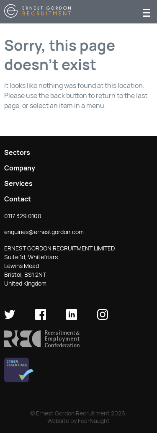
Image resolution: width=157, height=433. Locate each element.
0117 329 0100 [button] (22, 216)
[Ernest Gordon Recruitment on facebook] (40, 318)
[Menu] (146, 12)
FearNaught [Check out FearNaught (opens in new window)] (94, 421)
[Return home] (37, 15)
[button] (42, 345)
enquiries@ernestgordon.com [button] (44, 232)
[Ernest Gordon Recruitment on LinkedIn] (71, 318)
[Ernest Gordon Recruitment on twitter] (9, 318)
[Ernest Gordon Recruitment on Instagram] (102, 318)
